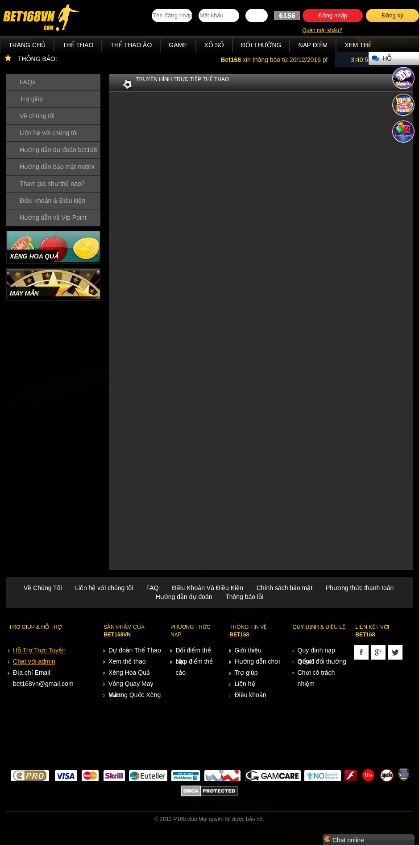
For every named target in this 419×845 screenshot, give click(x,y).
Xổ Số (214, 45)
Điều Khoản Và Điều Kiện (207, 587)
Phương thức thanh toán (360, 587)
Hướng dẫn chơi (257, 661)
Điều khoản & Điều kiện (52, 200)
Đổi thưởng (261, 45)
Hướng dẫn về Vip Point (53, 217)
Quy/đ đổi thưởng (322, 661)
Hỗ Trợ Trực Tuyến (39, 650)
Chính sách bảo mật (285, 587)
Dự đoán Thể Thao (134, 650)
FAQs (27, 82)
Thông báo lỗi (244, 596)
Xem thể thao (127, 661)
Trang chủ (27, 45)
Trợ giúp (31, 99)
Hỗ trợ (389, 60)
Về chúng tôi (37, 115)
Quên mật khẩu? (322, 30)
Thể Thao (77, 45)
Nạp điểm (313, 45)
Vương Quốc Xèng (134, 694)
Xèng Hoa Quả (129, 672)
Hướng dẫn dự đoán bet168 (58, 149)
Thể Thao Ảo (131, 45)
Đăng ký (392, 15)
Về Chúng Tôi (43, 587)
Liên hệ (244, 683)
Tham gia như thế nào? (52, 183)
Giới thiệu (247, 650)
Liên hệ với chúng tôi (49, 132)
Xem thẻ (358, 45)
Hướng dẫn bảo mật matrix (57, 166)
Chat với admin (34, 661)
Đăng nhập (332, 15)
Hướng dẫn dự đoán (184, 596)
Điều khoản (250, 694)
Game (178, 45)
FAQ (152, 587)
